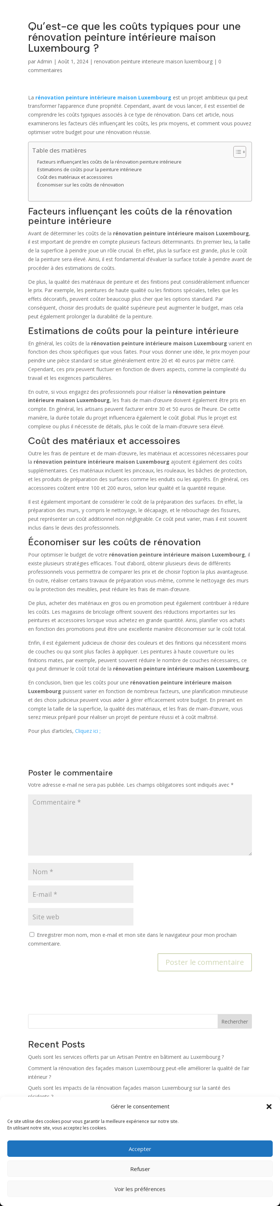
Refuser (140, 1168)
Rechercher (234, 1021)
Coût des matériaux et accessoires (75, 177)
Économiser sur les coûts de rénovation (80, 185)
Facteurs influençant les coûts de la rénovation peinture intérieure (109, 162)
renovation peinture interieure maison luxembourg (153, 61)
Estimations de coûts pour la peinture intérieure (89, 169)
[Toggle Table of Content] (236, 152)
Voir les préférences (140, 1189)
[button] (269, 1106)
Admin (44, 61)
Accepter (140, 1148)
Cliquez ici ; (88, 730)
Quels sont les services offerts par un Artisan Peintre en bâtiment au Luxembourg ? (126, 1056)
